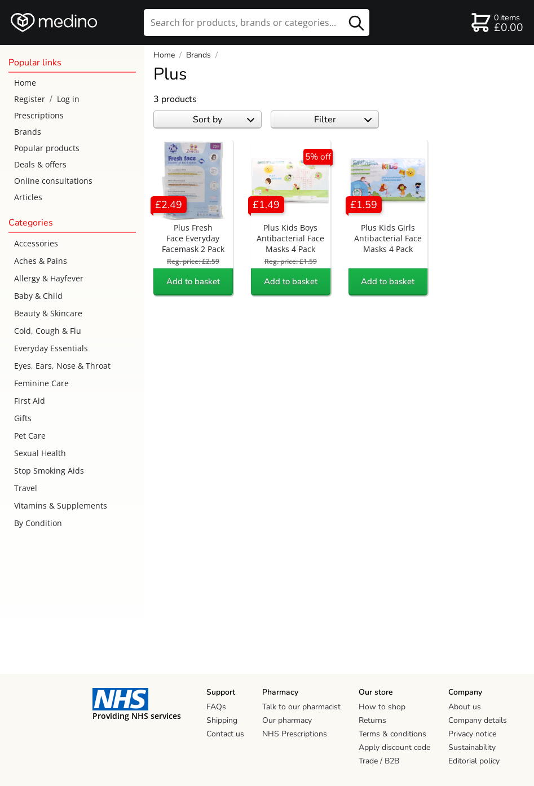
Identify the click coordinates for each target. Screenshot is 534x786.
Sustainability (472, 747)
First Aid (29, 400)
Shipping (221, 720)
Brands (27, 131)
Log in (68, 99)
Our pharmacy (287, 720)
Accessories (36, 243)
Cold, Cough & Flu (47, 330)
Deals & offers (40, 164)
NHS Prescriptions (294, 733)
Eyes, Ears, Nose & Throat (62, 365)
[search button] (356, 22)
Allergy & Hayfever (48, 278)
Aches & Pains (40, 260)
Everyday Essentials (51, 348)
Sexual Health (40, 453)
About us (464, 706)
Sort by (223, 119)
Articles (28, 197)
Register (29, 99)
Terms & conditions (392, 733)
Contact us (225, 733)
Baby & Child (38, 295)
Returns (372, 720)
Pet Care (30, 435)
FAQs (216, 706)
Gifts (23, 418)
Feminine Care (41, 383)
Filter (343, 119)
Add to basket (193, 281)
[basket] (496, 23)
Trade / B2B (379, 761)
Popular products (47, 148)
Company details (477, 720)
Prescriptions (39, 115)
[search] (256, 22)
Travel (25, 488)
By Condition (38, 523)
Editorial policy (474, 761)
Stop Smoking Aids (49, 470)
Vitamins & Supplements (60, 505)
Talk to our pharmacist (301, 706)
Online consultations (53, 180)
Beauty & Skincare (48, 313)
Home (25, 82)
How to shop (382, 706)
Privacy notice (472, 733)
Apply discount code (394, 747)
